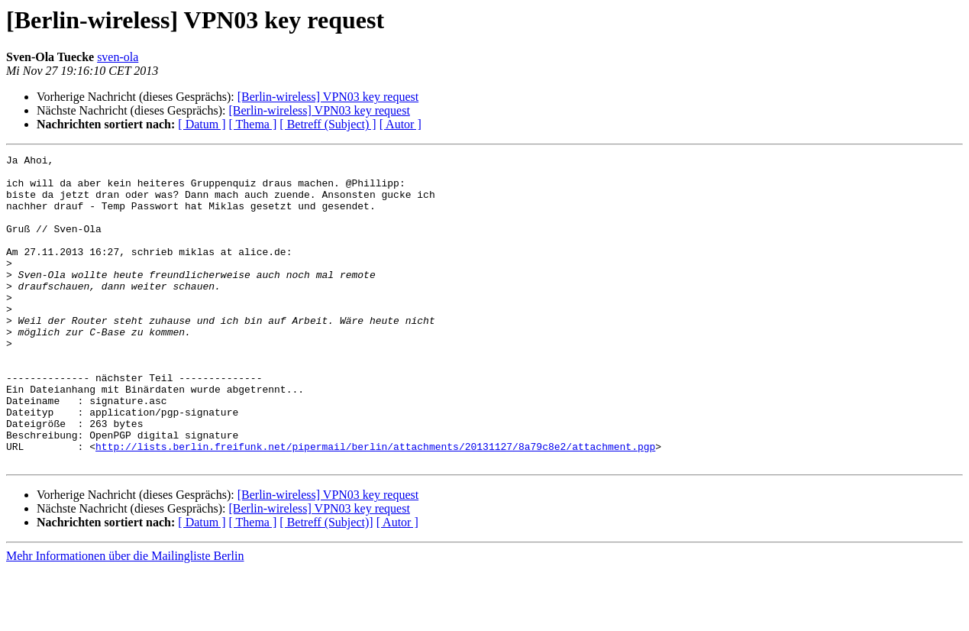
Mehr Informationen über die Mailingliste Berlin (125, 617)
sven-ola (117, 56)
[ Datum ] (201, 124)
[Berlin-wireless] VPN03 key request (327, 96)
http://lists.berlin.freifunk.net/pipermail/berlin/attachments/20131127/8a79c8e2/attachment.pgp (375, 506)
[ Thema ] (253, 124)
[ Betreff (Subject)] (326, 584)
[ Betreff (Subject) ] (327, 124)
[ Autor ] (401, 124)
